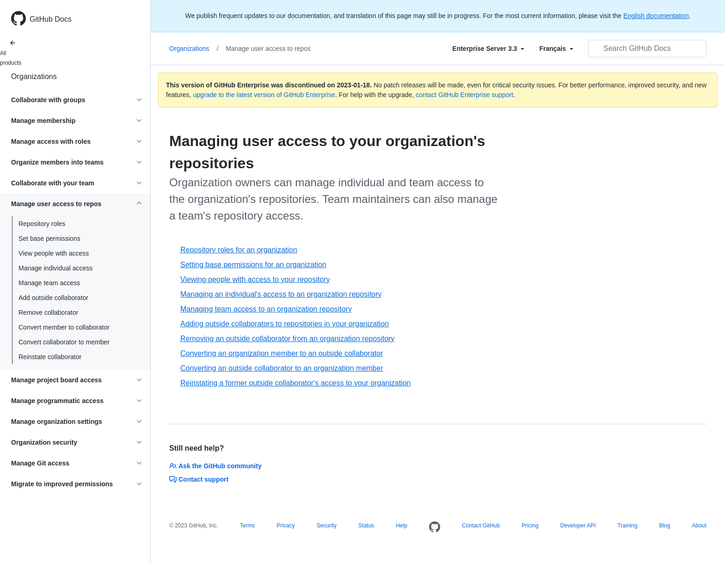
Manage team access (49, 283)
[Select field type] (488, 48)
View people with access (53, 253)
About (699, 525)
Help (401, 525)
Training (627, 525)
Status (366, 525)
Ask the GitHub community (215, 466)
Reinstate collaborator (49, 357)
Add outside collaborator (53, 297)
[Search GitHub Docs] (647, 48)
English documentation (656, 15)
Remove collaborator (48, 312)
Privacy (285, 525)
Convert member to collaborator (64, 327)
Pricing (530, 525)
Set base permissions (49, 238)
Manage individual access (55, 268)
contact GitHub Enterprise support (464, 94)
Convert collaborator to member (64, 342)
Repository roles (41, 223)
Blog (664, 525)
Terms (247, 525)
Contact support (198, 479)
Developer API (578, 525)
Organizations (34, 76)
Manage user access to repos (268, 48)
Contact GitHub (481, 525)
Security (327, 525)
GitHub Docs (51, 19)
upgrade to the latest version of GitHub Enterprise (264, 94)
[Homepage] (434, 527)
